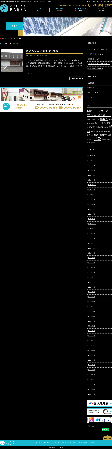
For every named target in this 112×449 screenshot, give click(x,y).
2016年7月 (91, 355)
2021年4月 (91, 219)
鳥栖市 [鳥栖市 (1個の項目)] (93, 142)
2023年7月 (91, 190)
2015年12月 (92, 379)
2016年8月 (91, 350)
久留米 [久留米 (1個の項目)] (93, 119)
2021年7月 (91, 214)
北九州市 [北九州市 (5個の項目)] (105, 123)
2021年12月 (92, 209)
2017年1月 (91, 336)
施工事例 (101, 10)
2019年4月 (91, 267)
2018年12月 (92, 277)
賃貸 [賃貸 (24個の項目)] (97, 139)
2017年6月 (91, 326)
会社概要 (60, 10)
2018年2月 (91, 302)
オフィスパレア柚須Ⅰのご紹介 (42, 51)
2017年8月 (91, 316)
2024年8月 (91, 180)
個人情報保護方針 (106, 2)
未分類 (90, 97)
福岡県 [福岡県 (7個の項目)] (94, 135)
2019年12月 (92, 243)
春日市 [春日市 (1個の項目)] (93, 131)
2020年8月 (91, 233)
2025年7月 (91, 165)
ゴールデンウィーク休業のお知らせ (99, 49)
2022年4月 (91, 204)
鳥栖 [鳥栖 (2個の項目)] (88, 142)
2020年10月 (92, 229)
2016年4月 (91, 365)
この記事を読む (76, 78)
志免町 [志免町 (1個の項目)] (106, 127)
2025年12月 (92, 160)
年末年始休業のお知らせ (95, 54)
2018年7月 (91, 292)
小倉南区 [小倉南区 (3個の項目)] (99, 127)
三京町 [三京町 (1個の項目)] (89, 119)
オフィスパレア (45, 55)
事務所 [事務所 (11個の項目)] (104, 119)
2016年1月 (91, 374)
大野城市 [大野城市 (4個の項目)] (91, 127)
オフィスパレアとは (80, 10)
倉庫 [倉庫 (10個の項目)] (97, 122)
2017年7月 (91, 321)
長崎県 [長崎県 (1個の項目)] (109, 139)
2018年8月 (91, 287)
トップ (39, 10)
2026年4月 (91, 156)
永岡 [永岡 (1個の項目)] (97, 131)
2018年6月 (91, 297)
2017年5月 (91, 331)
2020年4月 (91, 238)
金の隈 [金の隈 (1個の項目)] (104, 139)
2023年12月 (92, 185)
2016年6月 (91, 360)
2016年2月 (91, 370)
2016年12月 (92, 340)
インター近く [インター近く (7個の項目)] (103, 111)
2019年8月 (91, 253)
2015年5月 (91, 389)
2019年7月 (91, 258)
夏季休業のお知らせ (94, 59)
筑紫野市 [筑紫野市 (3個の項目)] (103, 135)
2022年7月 (91, 199)
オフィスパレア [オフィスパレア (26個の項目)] (99, 115)
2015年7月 (91, 384)
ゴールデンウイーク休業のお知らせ (99, 64)
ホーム (4, 39)
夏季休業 (91, 83)
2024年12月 (92, 175)
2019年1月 (91, 272)
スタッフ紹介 (83, 443)
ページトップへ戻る (107, 437)
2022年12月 (92, 194)
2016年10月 (92, 345)
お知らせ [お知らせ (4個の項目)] (91, 111)
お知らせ (96, 2)
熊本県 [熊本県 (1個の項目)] (101, 131)
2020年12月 (92, 224)
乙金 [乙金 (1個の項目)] (97, 119)
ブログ (88, 2)
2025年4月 (91, 170)
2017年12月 (92, 306)
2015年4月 (91, 394)
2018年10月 (92, 282)
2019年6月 (91, 263)
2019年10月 (92, 248)
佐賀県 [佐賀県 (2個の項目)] (91, 123)
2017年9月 (91, 311)
